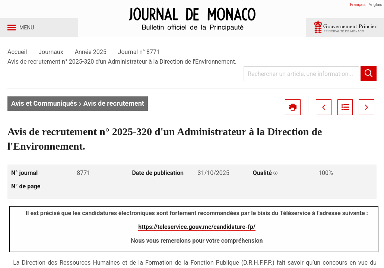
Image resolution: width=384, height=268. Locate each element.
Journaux (51, 59)
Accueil (17, 59)
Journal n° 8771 (139, 59)
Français (358, 4)
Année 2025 (91, 59)
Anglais (375, 4)
